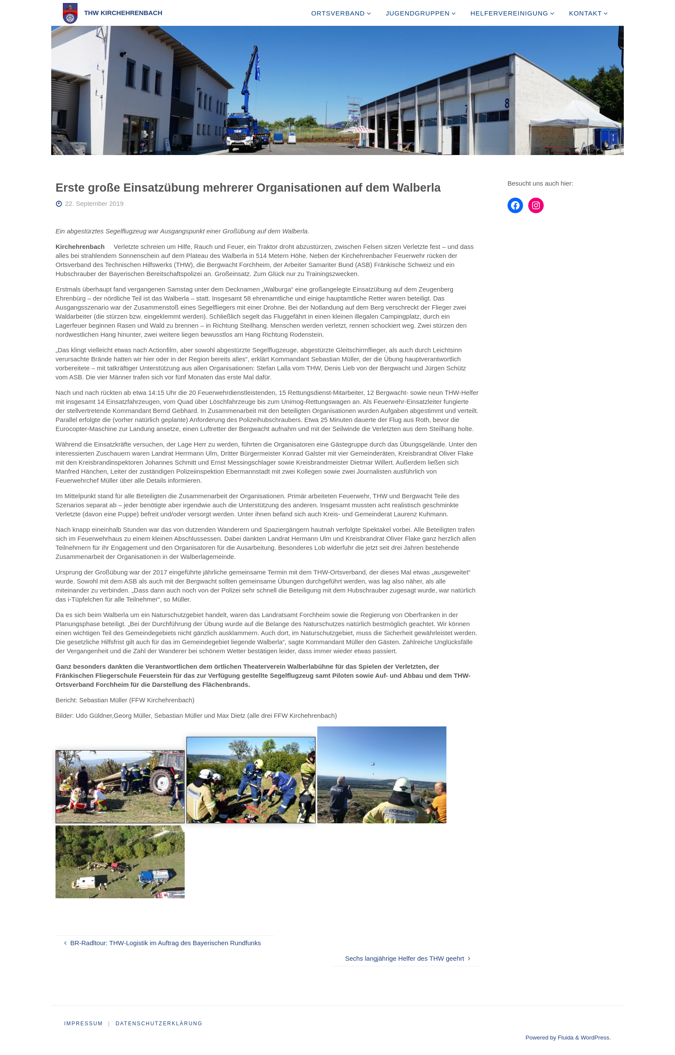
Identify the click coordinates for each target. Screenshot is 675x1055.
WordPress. (596, 1037)
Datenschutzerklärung (159, 1024)
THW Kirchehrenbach (123, 12)
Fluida (565, 1037)
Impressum (83, 1024)
